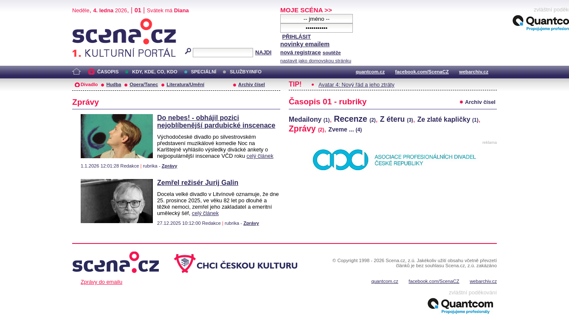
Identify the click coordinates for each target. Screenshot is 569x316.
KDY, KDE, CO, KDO (154, 71)
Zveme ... (345, 129)
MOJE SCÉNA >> (306, 10)
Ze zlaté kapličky (448, 119)
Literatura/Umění (185, 84)
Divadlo (89, 84)
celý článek (260, 156)
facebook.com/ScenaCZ (422, 71)
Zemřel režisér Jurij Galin (197, 182)
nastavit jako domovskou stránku (315, 60)
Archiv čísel (251, 84)
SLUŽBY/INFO (246, 71)
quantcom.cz (370, 71)
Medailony (309, 119)
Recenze (355, 118)
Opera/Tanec (144, 84)
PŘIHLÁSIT (296, 37)
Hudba (113, 84)
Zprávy (169, 165)
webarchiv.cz (473, 71)
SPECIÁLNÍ (204, 71)
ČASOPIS (107, 71)
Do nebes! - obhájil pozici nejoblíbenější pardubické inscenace (216, 121)
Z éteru (396, 119)
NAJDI (263, 52)
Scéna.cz (86, 21)
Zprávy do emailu (101, 282)
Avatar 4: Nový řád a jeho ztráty (356, 84)
